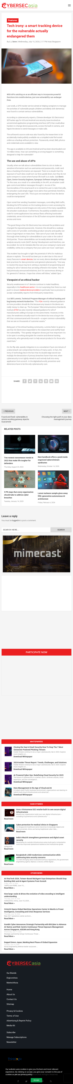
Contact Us (12, 999)
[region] (36, 554)
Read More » (9, 888)
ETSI (16, 310)
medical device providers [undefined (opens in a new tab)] (30, 290)
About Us (11, 994)
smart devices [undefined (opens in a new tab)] (27, 259)
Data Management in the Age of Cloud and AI (33, 788)
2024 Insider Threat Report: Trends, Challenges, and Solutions (40, 762)
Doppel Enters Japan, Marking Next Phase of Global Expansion (30, 942)
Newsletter (11, 1042)
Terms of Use (13, 1016)
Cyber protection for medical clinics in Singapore (37, 825)
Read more (8, 819)
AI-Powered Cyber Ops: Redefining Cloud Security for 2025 (38, 775)
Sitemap (10, 1004)
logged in (16, 520)
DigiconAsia (12, 978)
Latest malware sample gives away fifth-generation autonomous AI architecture (53, 496)
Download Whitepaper (23, 756)
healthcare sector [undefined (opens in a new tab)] (27, 287)
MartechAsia (12, 982)
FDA (40, 301)
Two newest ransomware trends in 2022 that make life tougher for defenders (18, 460)
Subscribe (11, 1032)
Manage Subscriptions (17, 1037)
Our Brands (11, 973)
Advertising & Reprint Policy (19, 1020)
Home (9, 989)
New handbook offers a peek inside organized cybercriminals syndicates (53, 460)
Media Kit (11, 1025)
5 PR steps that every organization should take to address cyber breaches (18, 495)
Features (12, 20)
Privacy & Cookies (15, 1011)
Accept (36, 1080)
